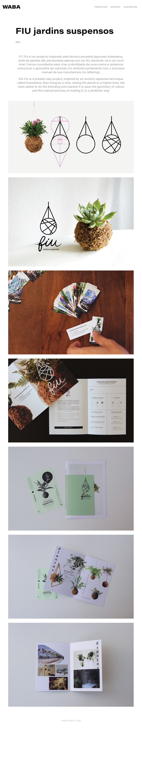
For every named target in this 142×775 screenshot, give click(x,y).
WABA (11, 6)
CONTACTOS (130, 7)
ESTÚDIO (115, 7)
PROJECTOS (100, 7)
